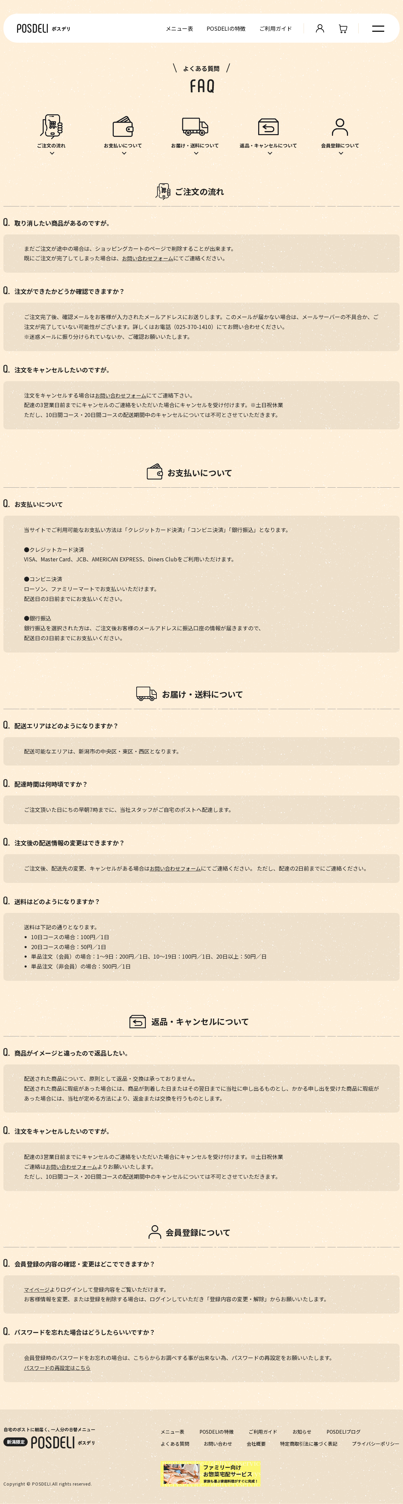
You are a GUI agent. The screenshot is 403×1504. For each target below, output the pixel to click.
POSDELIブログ (343, 1432)
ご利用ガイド (274, 28)
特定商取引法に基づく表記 (308, 1444)
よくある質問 (175, 1444)
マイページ (37, 1290)
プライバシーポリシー (376, 1444)
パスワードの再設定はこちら (59, 1368)
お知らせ (301, 1432)
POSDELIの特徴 (224, 28)
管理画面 (319, 28)
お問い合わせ (218, 1444)
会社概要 (256, 1444)
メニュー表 (178, 28)
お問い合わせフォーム (149, 259)
